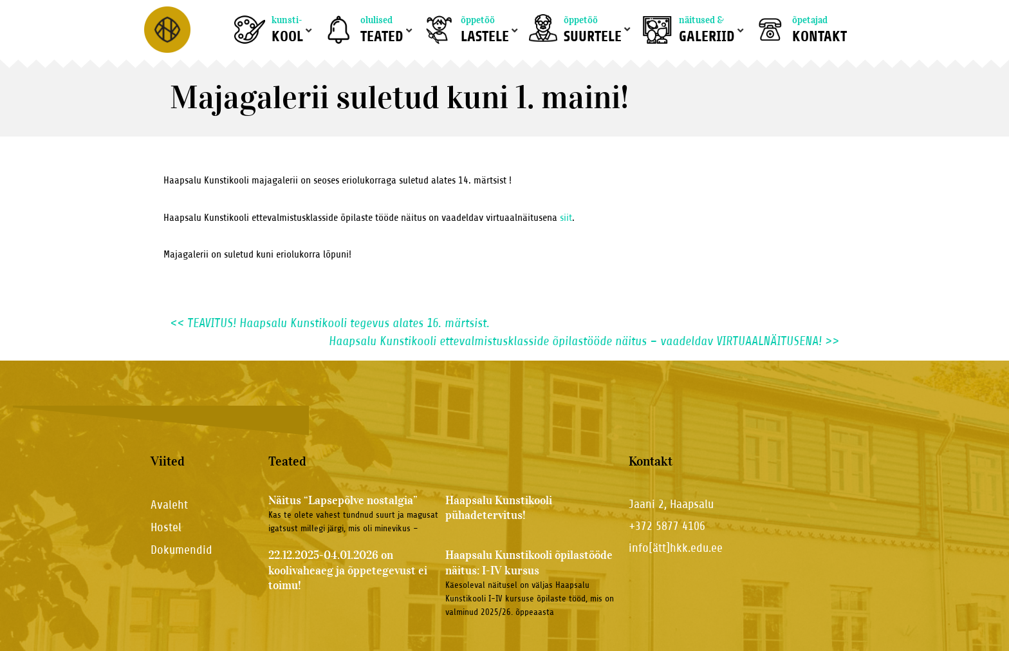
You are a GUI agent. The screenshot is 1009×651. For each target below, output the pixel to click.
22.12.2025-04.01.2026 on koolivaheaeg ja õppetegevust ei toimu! (347, 570)
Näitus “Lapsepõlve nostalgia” (343, 500)
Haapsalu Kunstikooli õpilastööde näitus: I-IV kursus (529, 562)
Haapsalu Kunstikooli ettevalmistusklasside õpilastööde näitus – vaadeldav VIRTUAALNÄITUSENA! (584, 341)
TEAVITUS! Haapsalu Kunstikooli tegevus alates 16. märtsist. (330, 323)
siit (566, 217)
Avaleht (169, 504)
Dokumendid (181, 549)
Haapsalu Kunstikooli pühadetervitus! (498, 507)
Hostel (166, 527)
